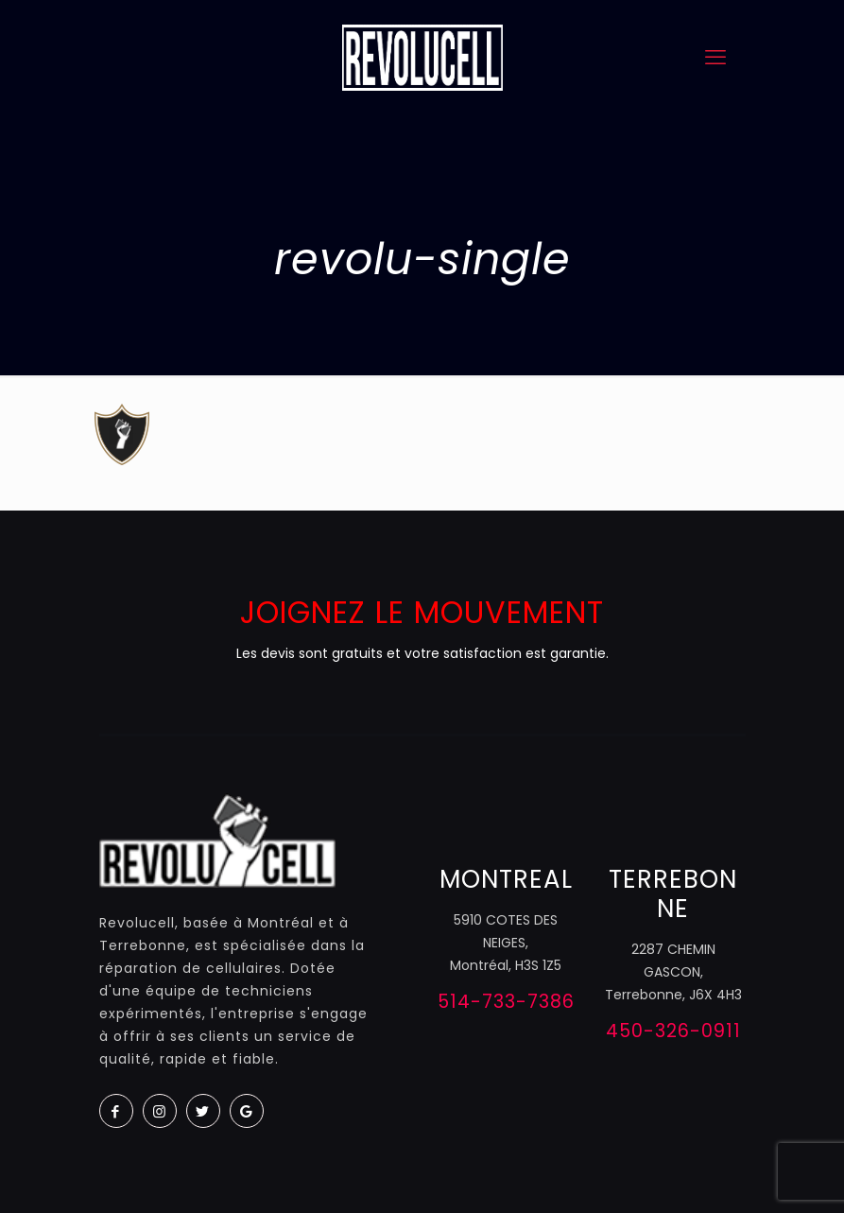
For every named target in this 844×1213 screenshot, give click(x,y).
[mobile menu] (715, 58)
